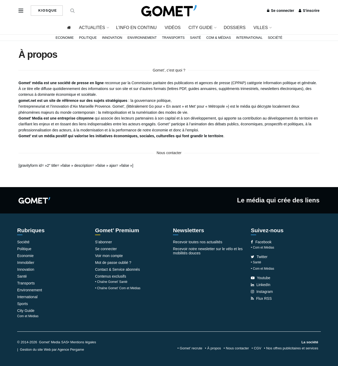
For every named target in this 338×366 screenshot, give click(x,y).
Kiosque (47, 10)
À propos (214, 348)
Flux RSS (261, 298)
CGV (257, 348)
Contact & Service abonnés (117, 269)
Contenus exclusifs (110, 276)
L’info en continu (136, 27)
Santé (195, 38)
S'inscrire (309, 10)
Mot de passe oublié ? (113, 262)
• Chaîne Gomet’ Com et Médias (117, 288)
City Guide (201, 27)
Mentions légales (83, 342)
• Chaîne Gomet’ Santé (111, 282)
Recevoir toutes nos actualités (197, 242)
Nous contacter (237, 348)
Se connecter (280, 10)
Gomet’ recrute (191, 348)
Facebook (261, 242)
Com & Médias (218, 38)
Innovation (112, 38)
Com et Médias (28, 316)
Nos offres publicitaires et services (292, 348)
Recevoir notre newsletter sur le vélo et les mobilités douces (208, 251)
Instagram (262, 291)
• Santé (256, 262)
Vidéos (172, 27)
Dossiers (235, 27)
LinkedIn (260, 285)
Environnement (142, 38)
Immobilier (25, 262)
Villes (260, 27)
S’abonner (103, 242)
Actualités (92, 27)
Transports (173, 38)
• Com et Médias (262, 247)
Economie (65, 38)
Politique (88, 38)
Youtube (260, 278)
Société (275, 38)
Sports (22, 304)
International (249, 38)
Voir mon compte (109, 256)
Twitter (259, 257)
